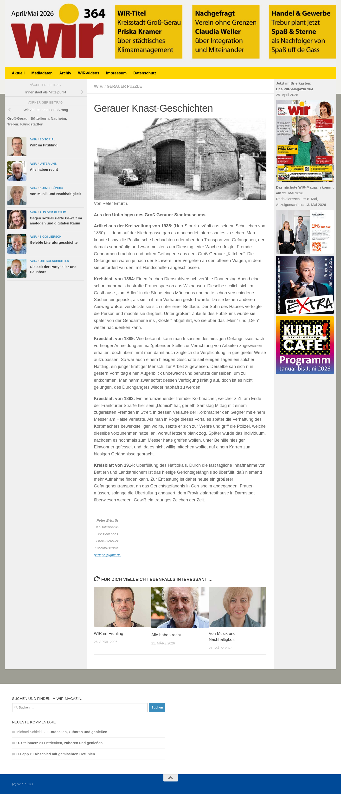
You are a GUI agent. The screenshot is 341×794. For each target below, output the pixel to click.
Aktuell (18, 73)
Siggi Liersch (51, 236)
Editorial (47, 139)
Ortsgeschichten (54, 261)
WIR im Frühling (108, 633)
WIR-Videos (88, 73)
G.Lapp (22, 754)
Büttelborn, (41, 118)
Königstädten (31, 124)
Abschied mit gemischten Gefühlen (65, 754)
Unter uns (48, 163)
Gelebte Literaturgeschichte (53, 242)
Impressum (116, 73)
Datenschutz (144, 73)
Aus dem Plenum (53, 212)
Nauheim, (59, 118)
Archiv (65, 73)
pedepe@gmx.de (107, 555)
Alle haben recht (166, 635)
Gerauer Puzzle (124, 86)
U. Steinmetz (27, 743)
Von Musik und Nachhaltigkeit (55, 194)
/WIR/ (98, 86)
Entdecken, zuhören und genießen (77, 732)
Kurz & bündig (51, 188)
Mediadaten (41, 73)
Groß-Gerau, (19, 118)
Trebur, (13, 124)
